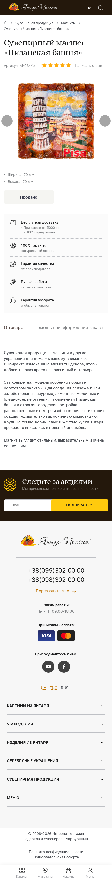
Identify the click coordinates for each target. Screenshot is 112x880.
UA (43, 689)
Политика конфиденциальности (56, 853)
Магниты (68, 23)
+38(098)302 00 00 (56, 581)
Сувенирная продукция (34, 23)
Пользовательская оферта (56, 858)
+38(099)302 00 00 (56, 572)
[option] (68, 332)
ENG (53, 689)
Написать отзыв (88, 66)
